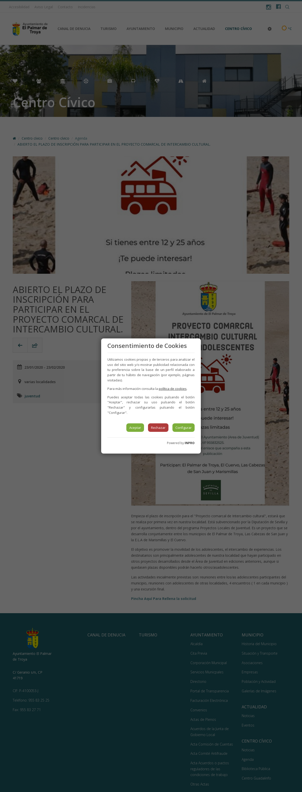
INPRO (190, 443)
